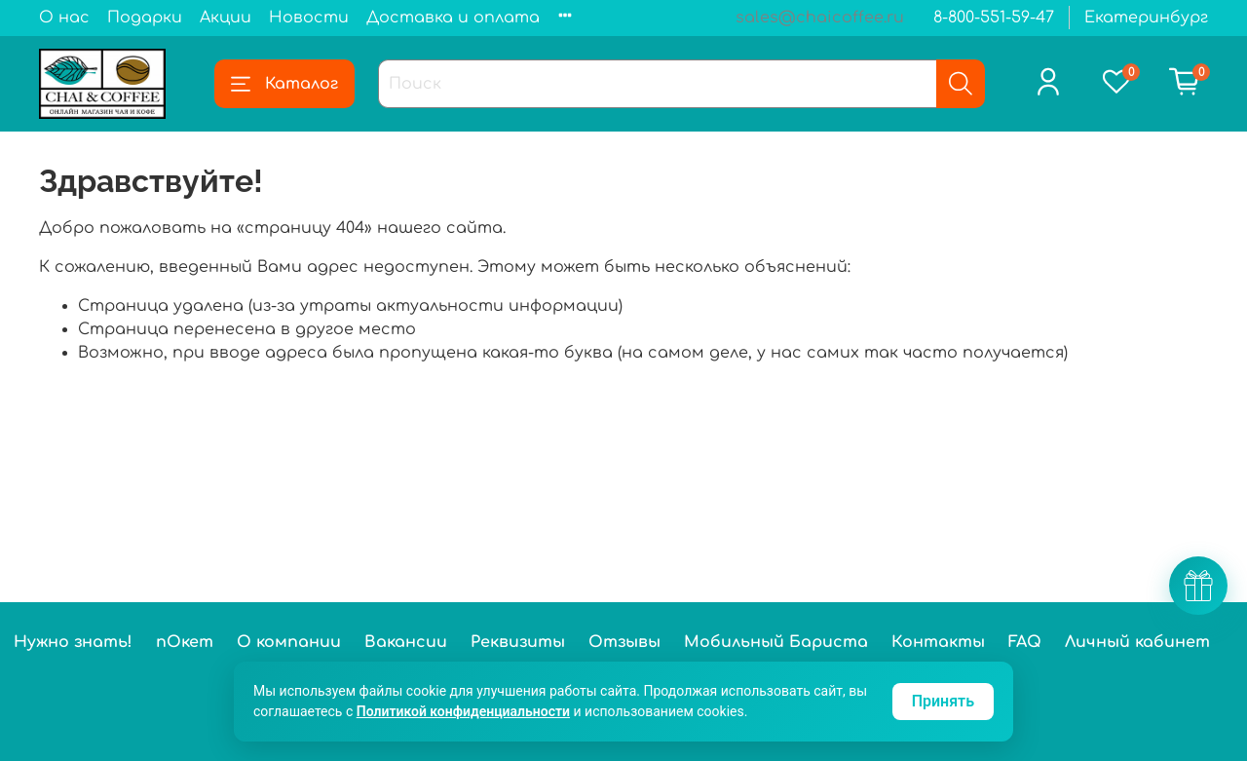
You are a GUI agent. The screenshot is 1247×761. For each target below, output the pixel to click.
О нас (64, 17)
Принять (943, 701)
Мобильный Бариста (776, 642)
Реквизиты (518, 642)
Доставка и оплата (453, 17)
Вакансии (405, 642)
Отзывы (624, 642)
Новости (309, 17)
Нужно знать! (73, 642)
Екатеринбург (1146, 17)
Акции (225, 17)
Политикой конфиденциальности (463, 711)
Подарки (144, 17)
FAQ (1024, 642)
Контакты (938, 642)
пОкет (184, 642)
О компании (289, 642)
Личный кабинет (1137, 642)
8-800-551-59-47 (993, 17)
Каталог (284, 84)
